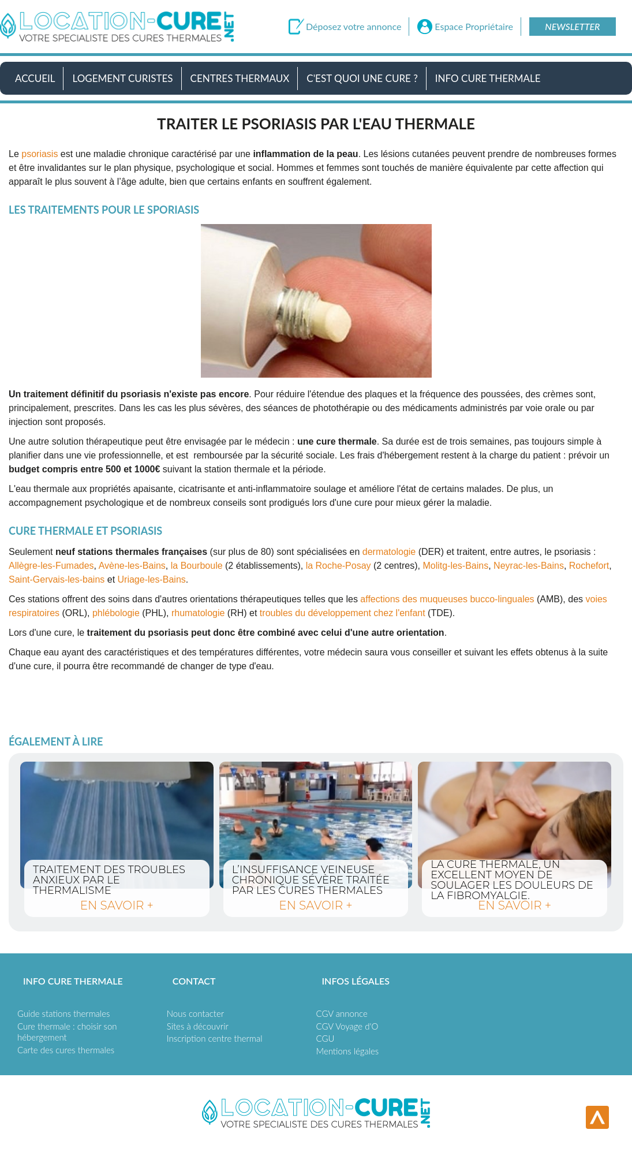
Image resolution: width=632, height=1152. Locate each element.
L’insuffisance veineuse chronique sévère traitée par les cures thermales (316, 825)
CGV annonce (342, 1013)
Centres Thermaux (240, 78)
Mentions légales (347, 1051)
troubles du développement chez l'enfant (342, 613)
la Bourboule (197, 566)
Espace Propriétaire (474, 26)
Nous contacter (195, 1013)
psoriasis (39, 154)
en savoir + (117, 905)
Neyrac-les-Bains (528, 566)
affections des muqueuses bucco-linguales (447, 599)
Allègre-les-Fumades (51, 566)
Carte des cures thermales (65, 1050)
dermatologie (389, 552)
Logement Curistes (122, 78)
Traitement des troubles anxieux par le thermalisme (117, 825)
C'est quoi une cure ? (362, 78)
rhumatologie (198, 613)
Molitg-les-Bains (455, 566)
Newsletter (572, 26)
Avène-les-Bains (132, 566)
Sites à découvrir (198, 1026)
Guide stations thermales (63, 1013)
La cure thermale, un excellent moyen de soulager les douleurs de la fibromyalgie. (514, 825)
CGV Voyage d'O (347, 1026)
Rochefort (589, 566)
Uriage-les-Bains (152, 579)
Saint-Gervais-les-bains (56, 579)
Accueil (35, 78)
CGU (325, 1038)
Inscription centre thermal (215, 1038)
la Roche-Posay (338, 566)
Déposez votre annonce (353, 26)
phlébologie (116, 613)
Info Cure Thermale (488, 78)
